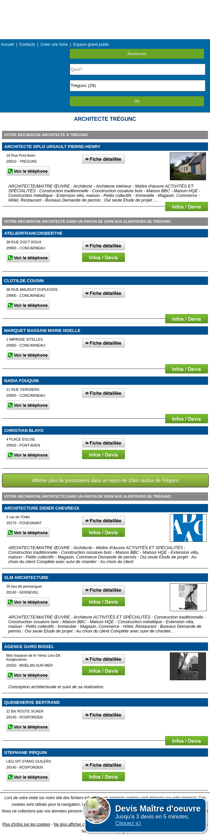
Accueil (7, 44)
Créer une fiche (54, 44)
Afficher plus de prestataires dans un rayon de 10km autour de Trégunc (105, 480)
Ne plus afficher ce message (78, 824)
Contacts (27, 44)
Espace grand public (91, 44)
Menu (105, 4)
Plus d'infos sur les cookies (26, 824)
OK (137, 101)
